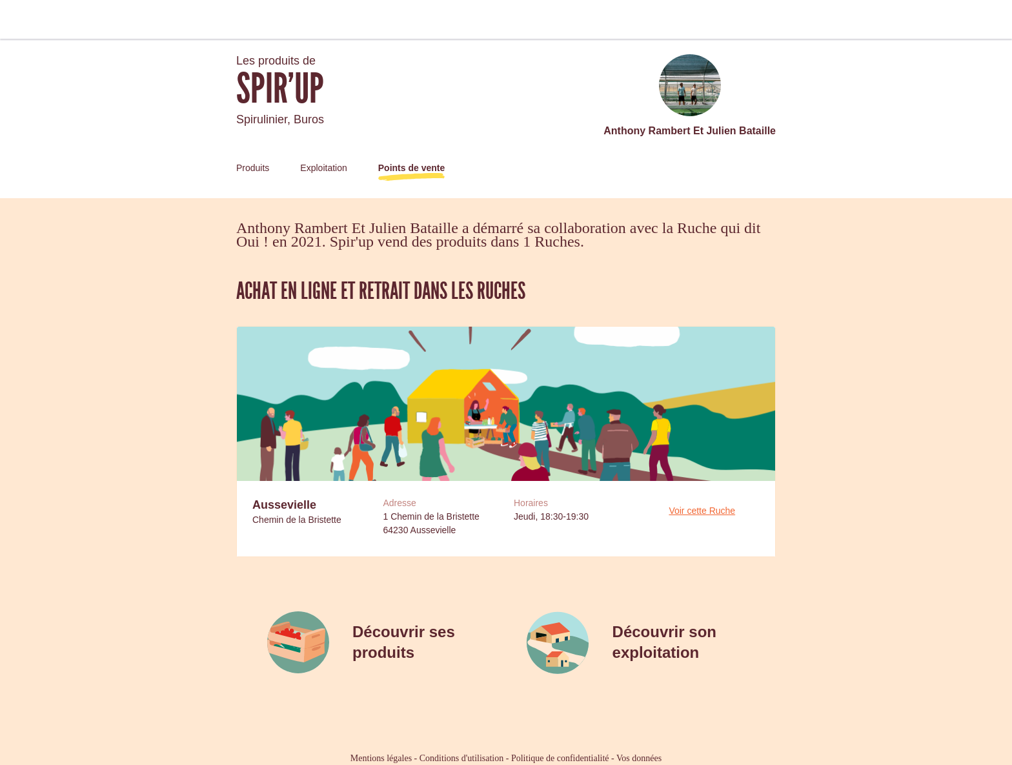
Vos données (639, 758)
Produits (252, 168)
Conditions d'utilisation (461, 758)
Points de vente (411, 168)
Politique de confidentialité (560, 758)
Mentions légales (381, 758)
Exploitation (323, 168)
